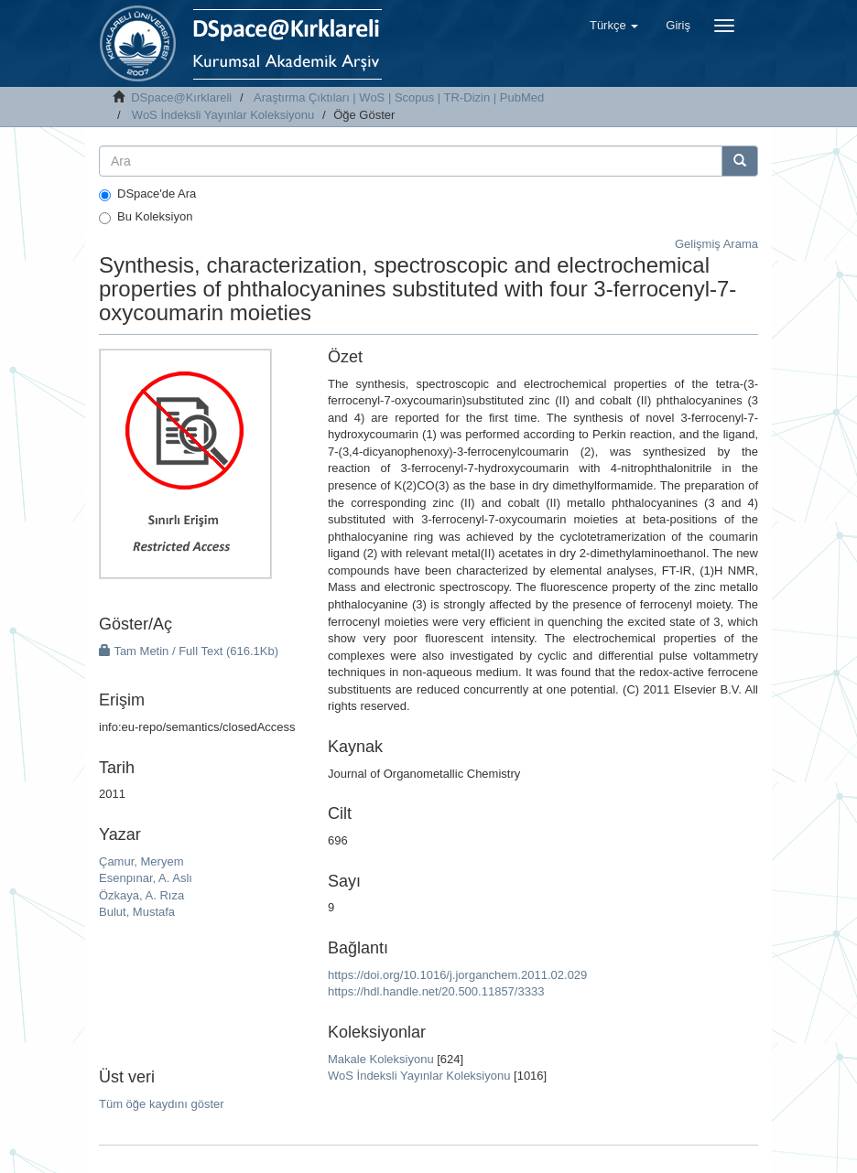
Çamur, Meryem (141, 861)
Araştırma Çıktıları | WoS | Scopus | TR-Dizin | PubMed (399, 97)
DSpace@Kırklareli (181, 97)
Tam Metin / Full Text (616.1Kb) (188, 651)
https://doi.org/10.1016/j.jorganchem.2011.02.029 (457, 975)
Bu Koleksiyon (145, 217)
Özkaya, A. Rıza (141, 895)
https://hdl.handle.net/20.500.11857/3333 (436, 991)
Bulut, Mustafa (137, 912)
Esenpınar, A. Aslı (145, 878)
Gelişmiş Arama (716, 244)
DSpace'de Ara (147, 194)
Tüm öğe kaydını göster (161, 1104)
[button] (614, 25)
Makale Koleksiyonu (381, 1059)
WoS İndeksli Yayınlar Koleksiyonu (223, 115)
